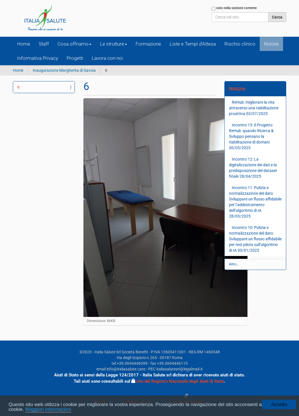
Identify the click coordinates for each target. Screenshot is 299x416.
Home (23, 44)
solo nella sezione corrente (236, 8)
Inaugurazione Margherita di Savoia (64, 70)
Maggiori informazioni (48, 409)
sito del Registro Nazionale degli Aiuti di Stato (180, 381)
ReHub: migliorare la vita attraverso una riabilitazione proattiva (253, 108)
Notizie (271, 44)
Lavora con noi (107, 58)
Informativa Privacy (37, 58)
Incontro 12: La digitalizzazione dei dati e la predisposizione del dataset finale (253, 168)
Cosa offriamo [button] (74, 44)
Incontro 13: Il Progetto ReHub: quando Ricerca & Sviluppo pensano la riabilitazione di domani (251, 136)
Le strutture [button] (113, 44)
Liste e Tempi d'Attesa (193, 44)
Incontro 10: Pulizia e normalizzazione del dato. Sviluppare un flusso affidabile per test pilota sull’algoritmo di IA (255, 239)
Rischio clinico (239, 44)
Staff (44, 44)
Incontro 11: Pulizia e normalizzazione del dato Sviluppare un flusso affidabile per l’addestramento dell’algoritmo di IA (255, 201)
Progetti (75, 58)
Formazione (148, 44)
